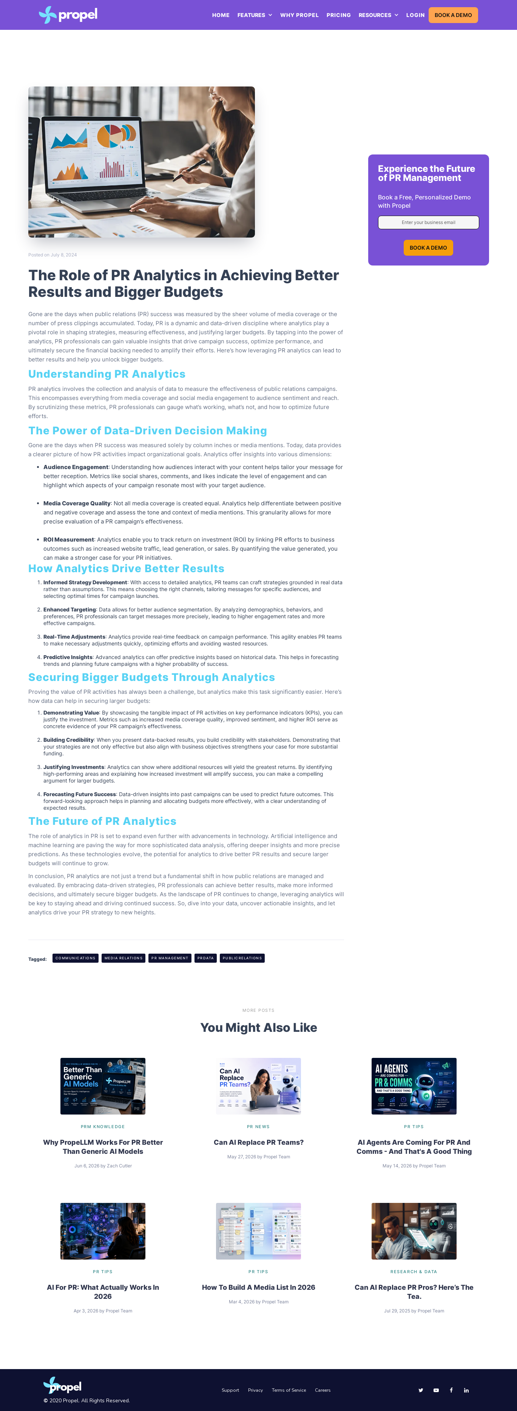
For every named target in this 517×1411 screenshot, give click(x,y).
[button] (255, 15)
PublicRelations (242, 958)
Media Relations (124, 958)
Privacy (255, 1390)
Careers (323, 1390)
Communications (76, 958)
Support (230, 1390)
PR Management (170, 958)
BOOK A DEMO (453, 15)
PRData (206, 958)
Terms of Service (289, 1390)
